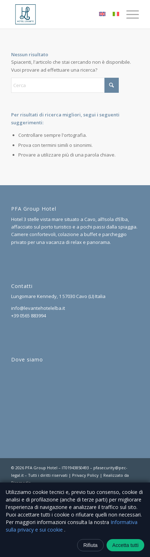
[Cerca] (65, 85)
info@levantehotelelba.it (38, 308)
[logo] (62, 14)
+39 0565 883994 (28, 315)
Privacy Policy (85, 475)
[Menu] (129, 14)
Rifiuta (90, 545)
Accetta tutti (125, 545)
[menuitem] (129, 14)
